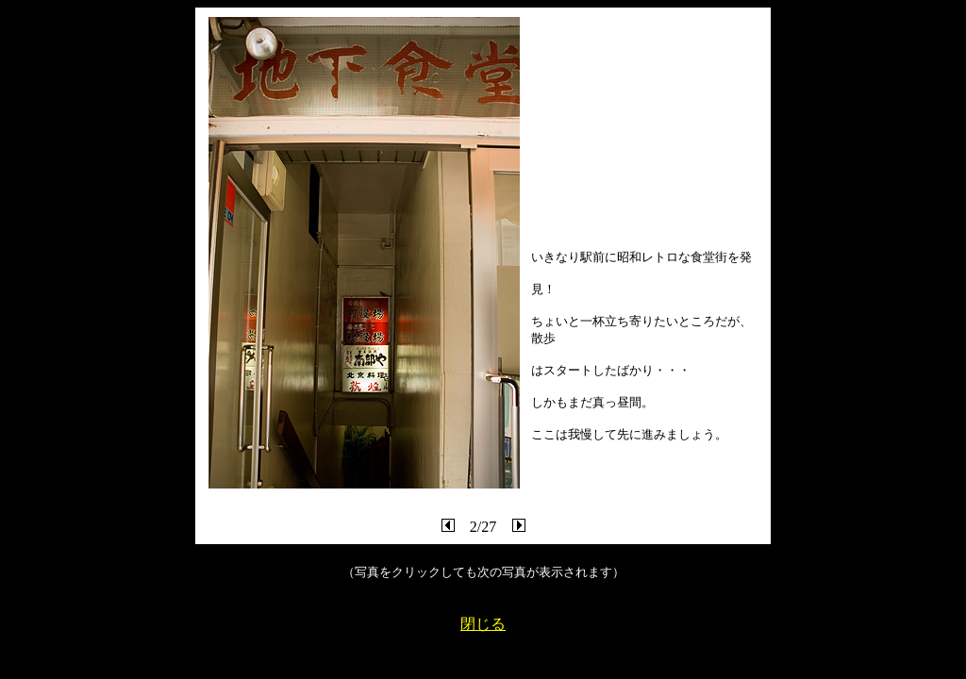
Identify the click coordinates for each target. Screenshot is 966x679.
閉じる (483, 624)
